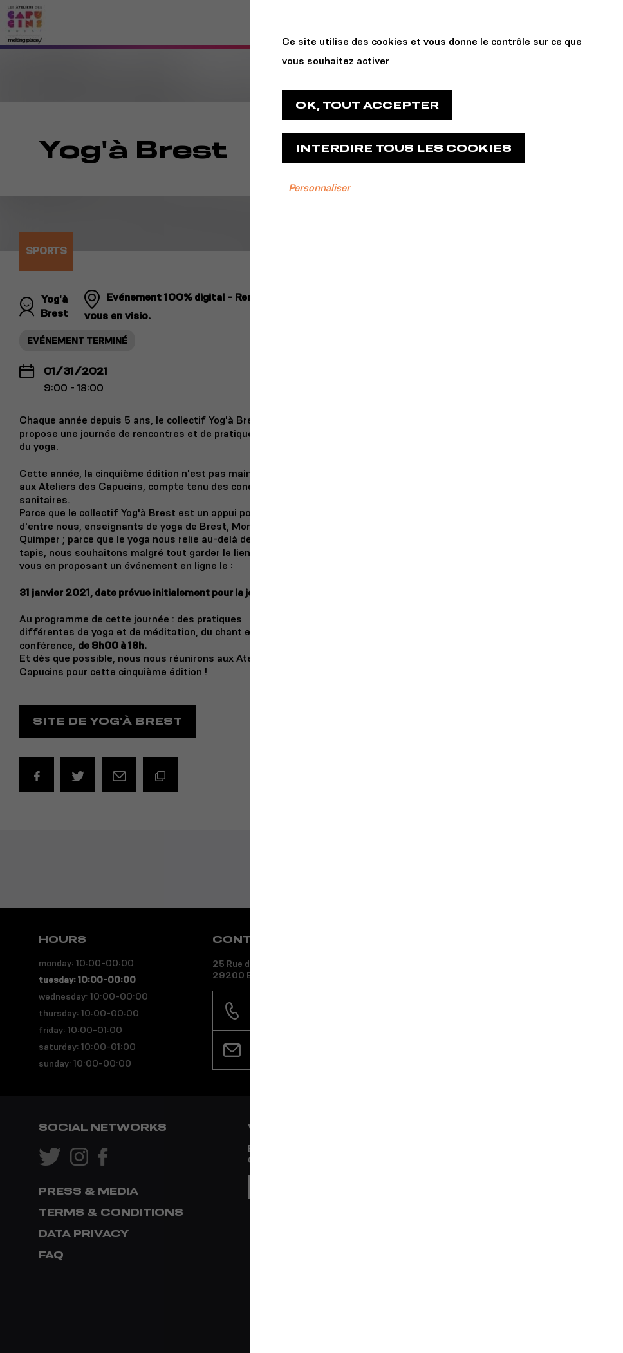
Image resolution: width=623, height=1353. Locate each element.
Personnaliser (319, 187)
